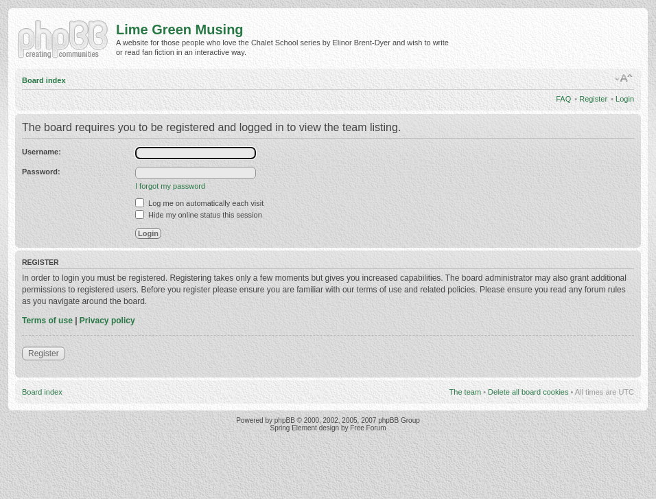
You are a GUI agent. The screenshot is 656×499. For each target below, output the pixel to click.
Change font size (624, 78)
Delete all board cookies (528, 392)
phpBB (284, 420)
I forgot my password (170, 186)
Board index (44, 80)
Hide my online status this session (198, 215)
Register (593, 99)
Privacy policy (107, 320)
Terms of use (47, 320)
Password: (41, 171)
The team (465, 392)
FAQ (563, 99)
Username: (41, 152)
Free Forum (368, 428)
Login (625, 99)
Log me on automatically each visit (199, 203)
